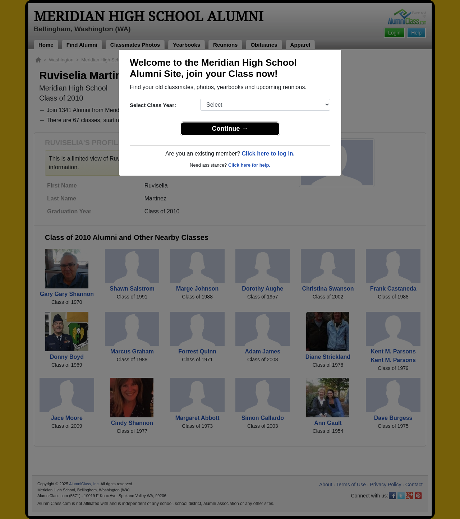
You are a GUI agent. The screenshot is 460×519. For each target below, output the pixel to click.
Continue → (230, 128)
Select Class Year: (153, 105)
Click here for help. (249, 165)
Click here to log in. (268, 153)
